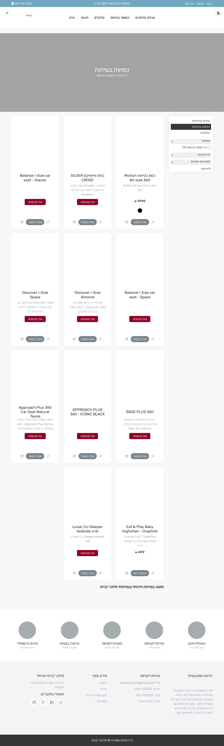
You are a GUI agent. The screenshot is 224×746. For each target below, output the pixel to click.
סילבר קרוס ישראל (149, 701)
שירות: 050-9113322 (147, 689)
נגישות (103, 683)
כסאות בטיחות (120, 17)
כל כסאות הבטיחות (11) (196, 147)
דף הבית (121, 75)
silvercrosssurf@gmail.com (140, 683)
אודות (103, 689)
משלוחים (102, 701)
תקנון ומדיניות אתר (96, 695)
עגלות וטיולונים (145, 17)
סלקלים (99, 17)
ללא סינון (206, 169)
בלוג (72, 17)
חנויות (84, 17)
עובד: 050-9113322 (148, 695)
